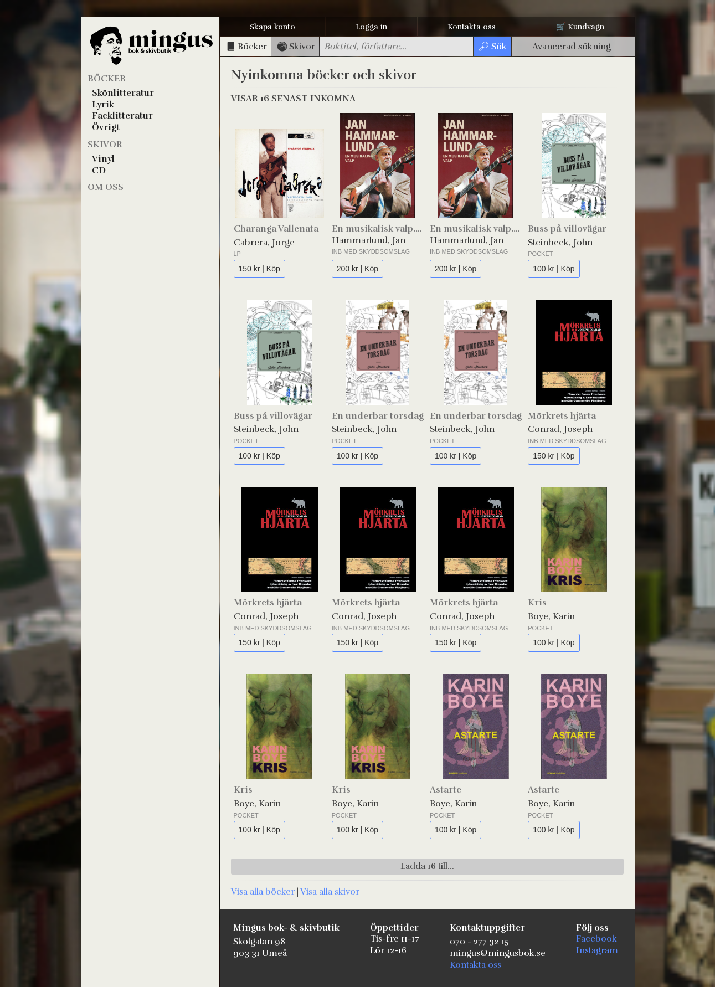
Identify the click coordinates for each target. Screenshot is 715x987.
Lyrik (103, 104)
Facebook (596, 938)
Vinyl (103, 158)
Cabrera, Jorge (264, 242)
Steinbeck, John (560, 242)
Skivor (105, 144)
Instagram (597, 950)
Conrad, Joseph (560, 429)
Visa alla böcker (263, 891)
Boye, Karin (551, 616)
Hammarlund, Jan (368, 240)
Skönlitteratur (123, 93)
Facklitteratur (122, 115)
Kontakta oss (471, 27)
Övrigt (106, 127)
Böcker (107, 78)
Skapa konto (272, 27)
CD (99, 170)
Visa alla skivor (329, 891)
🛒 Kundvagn (580, 27)
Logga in (371, 27)
